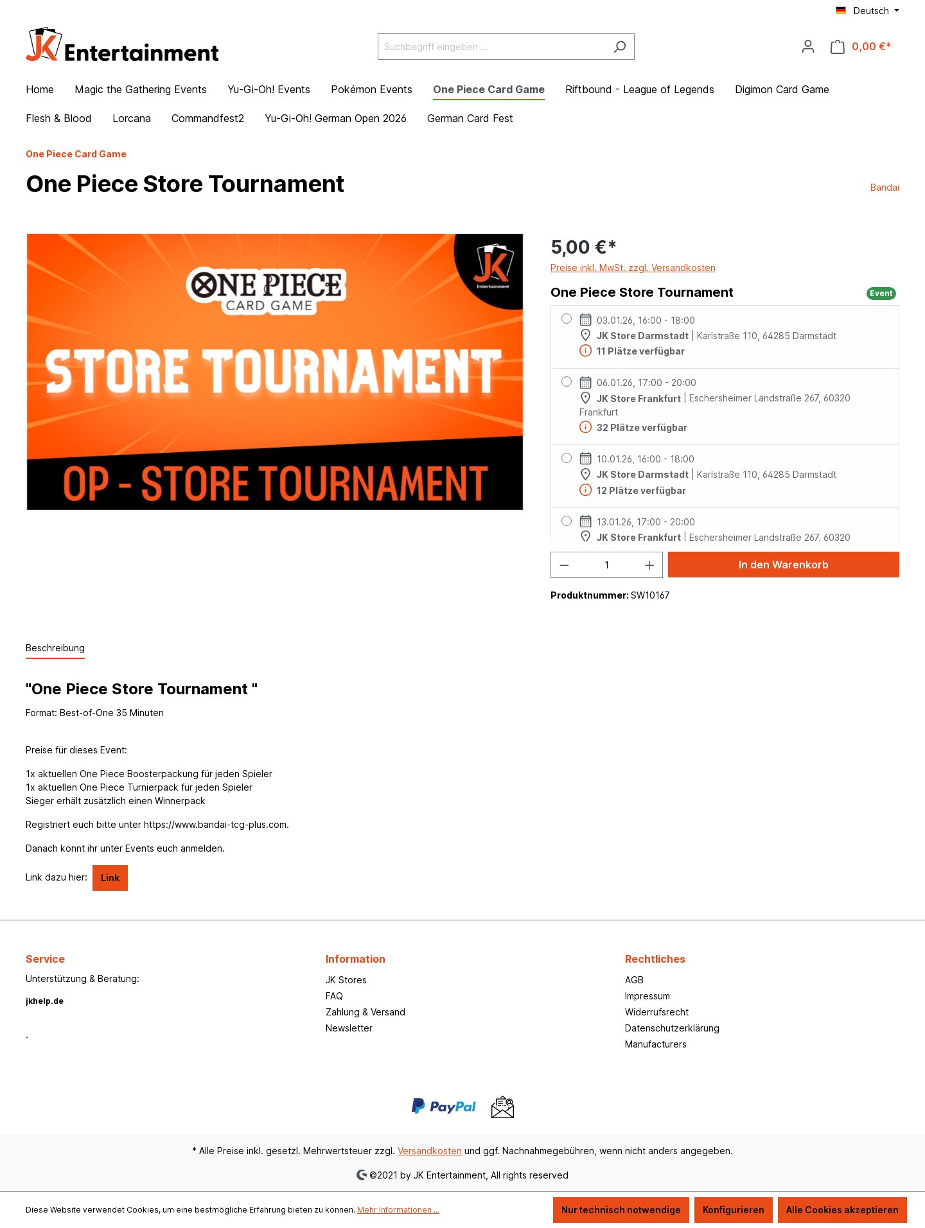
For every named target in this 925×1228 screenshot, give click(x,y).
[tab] (55, 648)
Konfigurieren (733, 1209)
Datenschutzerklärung (672, 1027)
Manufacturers (656, 1044)
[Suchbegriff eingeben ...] (491, 46)
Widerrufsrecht (657, 1011)
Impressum (647, 995)
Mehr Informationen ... (398, 1210)
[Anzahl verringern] (564, 565)
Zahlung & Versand (365, 1011)
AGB (634, 979)
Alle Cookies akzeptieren (842, 1209)
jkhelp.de (45, 1001)
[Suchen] (619, 46)
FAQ (334, 995)
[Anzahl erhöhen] (650, 565)
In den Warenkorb (784, 564)
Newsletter (349, 1027)
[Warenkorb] (861, 46)
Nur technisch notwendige (621, 1209)
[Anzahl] (606, 565)
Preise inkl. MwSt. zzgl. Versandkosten (633, 267)
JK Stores (346, 979)
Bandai (884, 187)
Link (110, 877)
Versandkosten (430, 1150)
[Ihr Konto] (808, 46)
